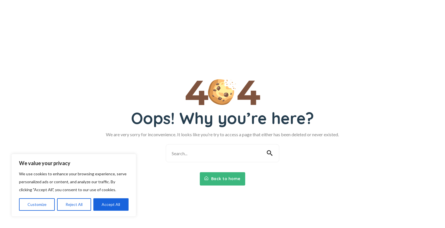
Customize (37, 204)
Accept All (111, 204)
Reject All (74, 204)
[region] (73, 185)
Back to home (222, 178)
